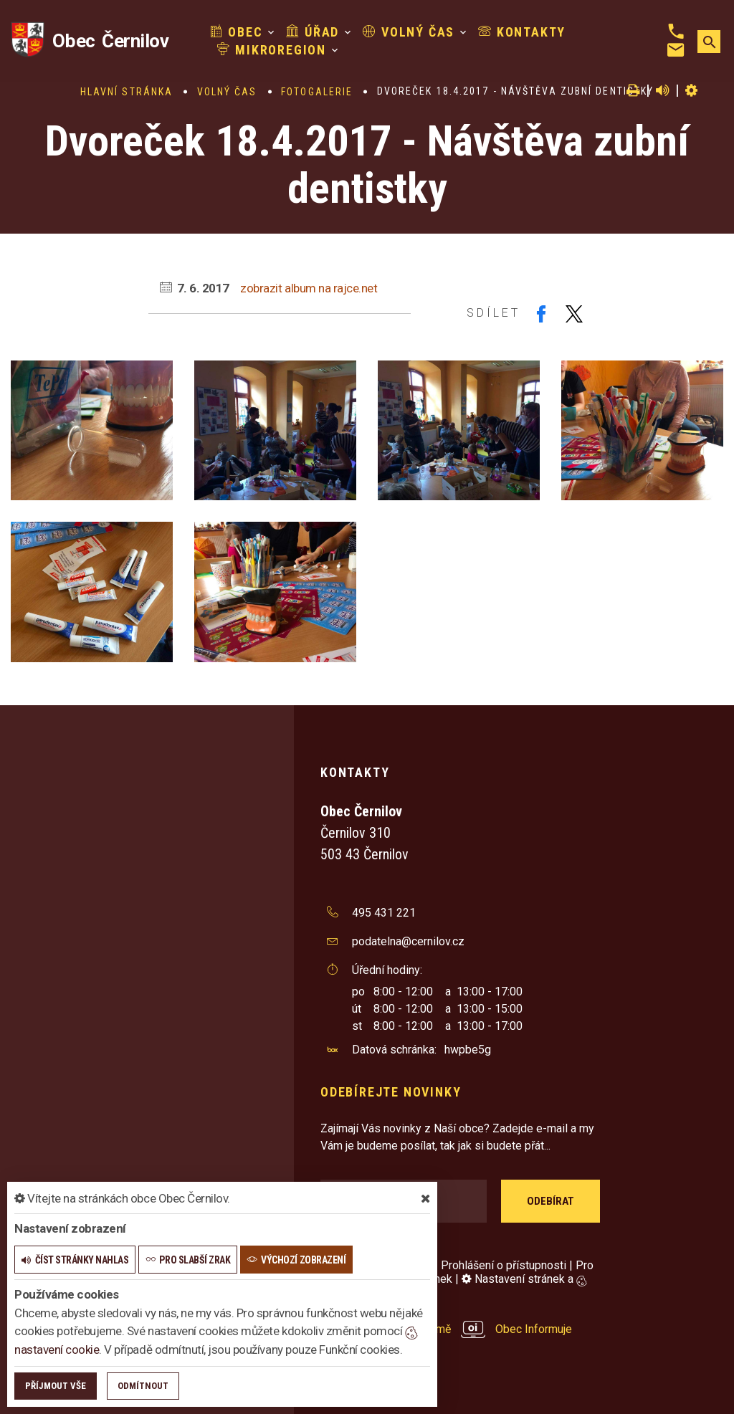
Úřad (312, 31)
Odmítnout (143, 1385)
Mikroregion (271, 49)
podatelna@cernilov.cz (408, 941)
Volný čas (408, 31)
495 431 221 (384, 912)
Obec (236, 31)
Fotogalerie (317, 91)
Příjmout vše (55, 1385)
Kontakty (522, 31)
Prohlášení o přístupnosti (503, 1265)
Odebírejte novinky (390, 1091)
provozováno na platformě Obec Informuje (446, 1329)
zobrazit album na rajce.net (308, 288)
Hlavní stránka (126, 91)
